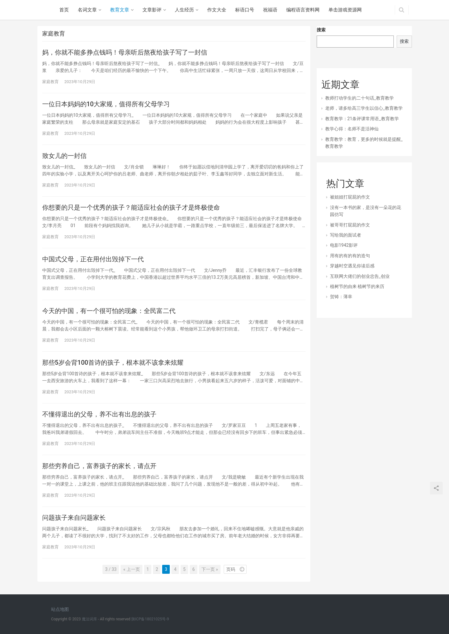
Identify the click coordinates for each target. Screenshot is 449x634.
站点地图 (60, 609)
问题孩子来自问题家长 (74, 517)
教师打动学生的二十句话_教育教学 (359, 98)
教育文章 (119, 10)
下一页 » (209, 569)
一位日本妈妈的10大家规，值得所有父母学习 (106, 104)
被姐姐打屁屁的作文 (350, 196)
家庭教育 (50, 81)
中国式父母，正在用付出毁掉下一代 (93, 259)
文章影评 (152, 10)
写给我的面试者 (345, 235)
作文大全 (216, 10)
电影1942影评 (344, 245)
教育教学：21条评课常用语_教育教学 (362, 118)
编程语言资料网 (303, 10)
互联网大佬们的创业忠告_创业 (360, 276)
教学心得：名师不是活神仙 (352, 128)
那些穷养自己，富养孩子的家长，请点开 (99, 466)
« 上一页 (131, 569)
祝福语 (270, 10)
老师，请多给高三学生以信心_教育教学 (364, 108)
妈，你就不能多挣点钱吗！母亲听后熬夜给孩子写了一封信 (124, 52)
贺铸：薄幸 (341, 296)
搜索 (321, 29)
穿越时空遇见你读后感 (352, 265)
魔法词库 (89, 619)
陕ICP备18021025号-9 (150, 619)
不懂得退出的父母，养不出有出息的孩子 (99, 414)
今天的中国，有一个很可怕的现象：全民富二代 (108, 311)
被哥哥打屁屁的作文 (350, 224)
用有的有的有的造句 (350, 255)
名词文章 (87, 10)
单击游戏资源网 (345, 10)
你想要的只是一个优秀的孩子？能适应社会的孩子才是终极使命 (131, 207)
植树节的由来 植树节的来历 (357, 286)
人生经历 (184, 10)
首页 (64, 10)
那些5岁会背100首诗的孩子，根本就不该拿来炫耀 (112, 362)
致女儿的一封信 (64, 156)
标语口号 (244, 10)
